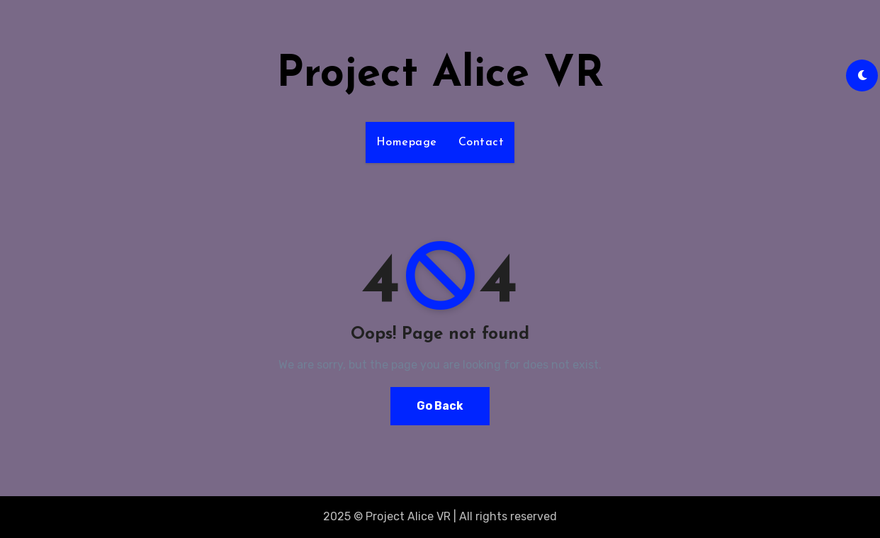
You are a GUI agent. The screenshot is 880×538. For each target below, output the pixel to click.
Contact (481, 142)
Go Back (440, 406)
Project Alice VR (440, 75)
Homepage (406, 142)
